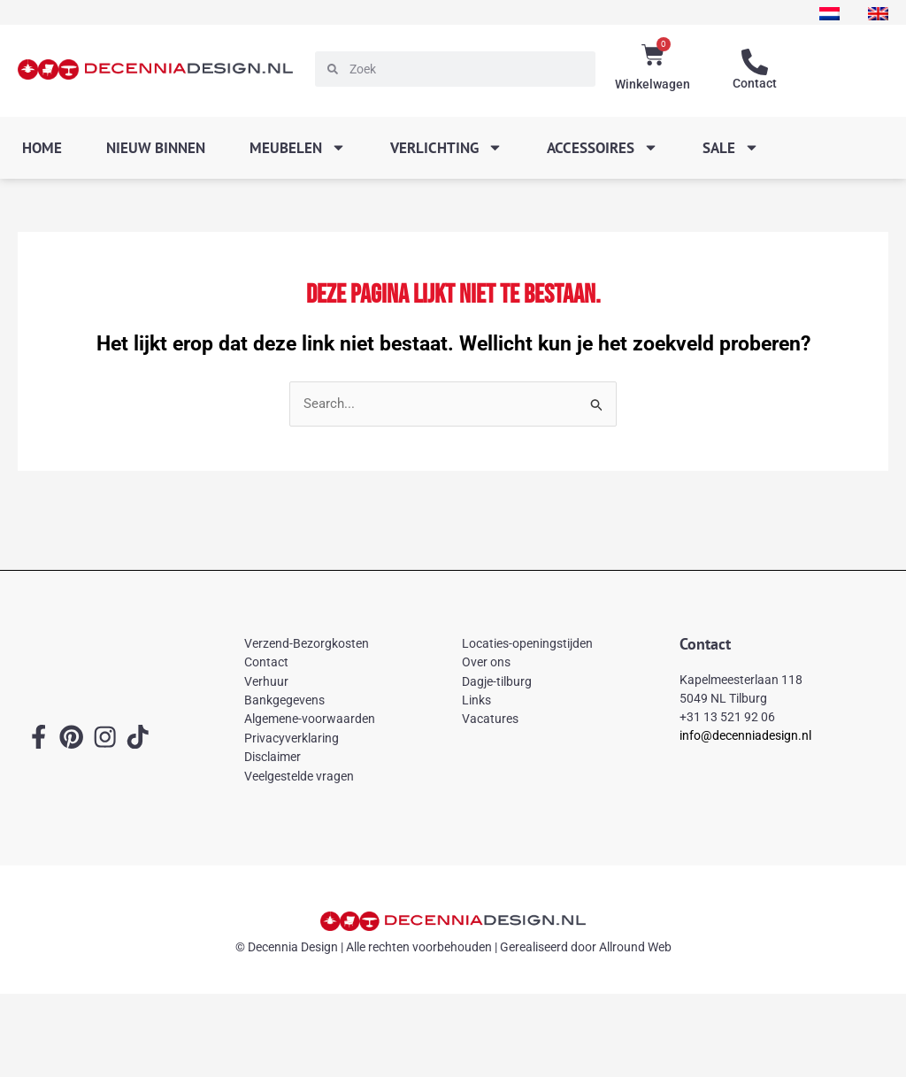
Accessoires (602, 147)
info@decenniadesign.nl (745, 736)
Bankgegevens (284, 700)
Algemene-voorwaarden (309, 719)
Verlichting (446, 147)
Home (42, 148)
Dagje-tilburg (497, 681)
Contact (755, 84)
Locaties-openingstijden (527, 643)
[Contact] (754, 63)
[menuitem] (828, 14)
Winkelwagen (652, 84)
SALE (731, 147)
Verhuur (266, 681)
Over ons (486, 662)
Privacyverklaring (291, 738)
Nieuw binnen (155, 148)
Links (476, 700)
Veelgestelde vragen (299, 776)
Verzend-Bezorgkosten (306, 643)
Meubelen (298, 147)
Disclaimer (272, 757)
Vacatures (490, 719)
